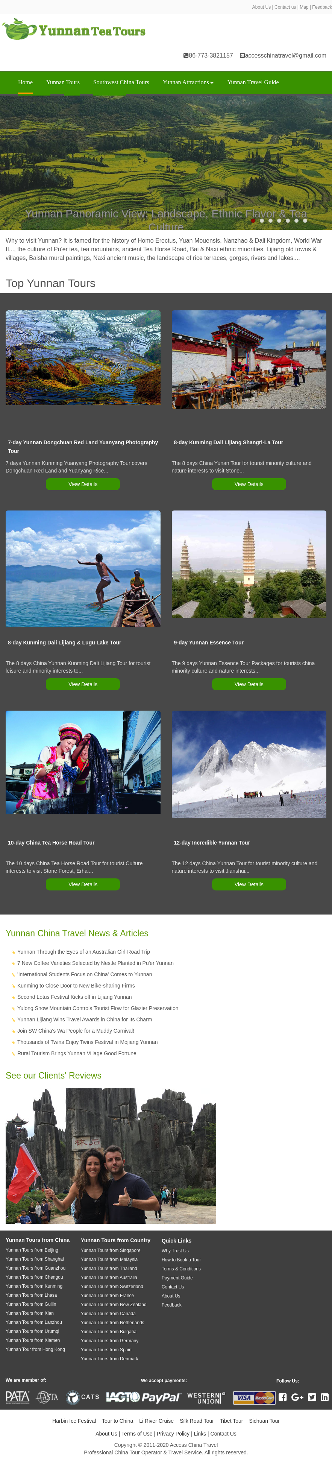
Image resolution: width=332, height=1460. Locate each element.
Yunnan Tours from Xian (30, 1313)
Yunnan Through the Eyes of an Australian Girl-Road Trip (83, 952)
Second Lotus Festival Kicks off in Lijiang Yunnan (74, 997)
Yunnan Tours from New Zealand (114, 1304)
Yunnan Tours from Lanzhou (34, 1322)
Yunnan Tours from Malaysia (109, 1259)
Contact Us (223, 1434)
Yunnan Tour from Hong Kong (35, 1349)
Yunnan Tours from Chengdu (34, 1277)
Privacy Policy (173, 1434)
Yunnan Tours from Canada (108, 1313)
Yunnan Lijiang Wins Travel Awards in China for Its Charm (84, 1019)
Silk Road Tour (197, 1421)
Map (304, 7)
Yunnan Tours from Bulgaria (108, 1331)
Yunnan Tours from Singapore (111, 1250)
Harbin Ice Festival (74, 1421)
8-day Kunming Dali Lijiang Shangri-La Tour (228, 442)
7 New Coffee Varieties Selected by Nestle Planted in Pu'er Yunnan (95, 963)
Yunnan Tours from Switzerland (112, 1286)
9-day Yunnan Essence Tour (209, 643)
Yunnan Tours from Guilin (31, 1304)
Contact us (285, 7)
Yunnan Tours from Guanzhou (35, 1268)
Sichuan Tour (264, 1421)
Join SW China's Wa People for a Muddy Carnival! (75, 1031)
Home (25, 82)
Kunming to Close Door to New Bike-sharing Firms (76, 986)
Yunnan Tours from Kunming (34, 1286)
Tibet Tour (231, 1421)
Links (200, 1434)
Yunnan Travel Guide (253, 82)
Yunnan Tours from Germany (109, 1340)
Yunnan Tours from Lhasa (31, 1295)
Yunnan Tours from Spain (106, 1349)
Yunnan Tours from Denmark (109, 1358)
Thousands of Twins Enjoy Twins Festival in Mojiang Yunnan (87, 1042)
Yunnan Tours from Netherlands (112, 1322)
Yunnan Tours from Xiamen (33, 1340)
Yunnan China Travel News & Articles (77, 933)
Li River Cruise (156, 1421)
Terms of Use (136, 1434)
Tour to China (117, 1421)
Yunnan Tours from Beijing (32, 1250)
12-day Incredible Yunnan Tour (212, 843)
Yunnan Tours (63, 82)
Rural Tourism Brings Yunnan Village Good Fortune (76, 1053)
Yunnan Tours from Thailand (109, 1268)
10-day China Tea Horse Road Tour (51, 843)
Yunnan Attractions (188, 82)
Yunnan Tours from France (107, 1295)
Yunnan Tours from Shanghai (35, 1259)
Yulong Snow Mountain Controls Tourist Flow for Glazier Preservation (98, 1008)
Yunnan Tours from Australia (109, 1277)
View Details (82, 484)
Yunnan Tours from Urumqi (32, 1331)
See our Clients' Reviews (54, 1075)
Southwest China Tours (121, 82)
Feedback (322, 7)
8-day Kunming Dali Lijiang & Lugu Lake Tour (64, 643)
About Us (261, 7)
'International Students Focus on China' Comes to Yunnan (84, 974)
